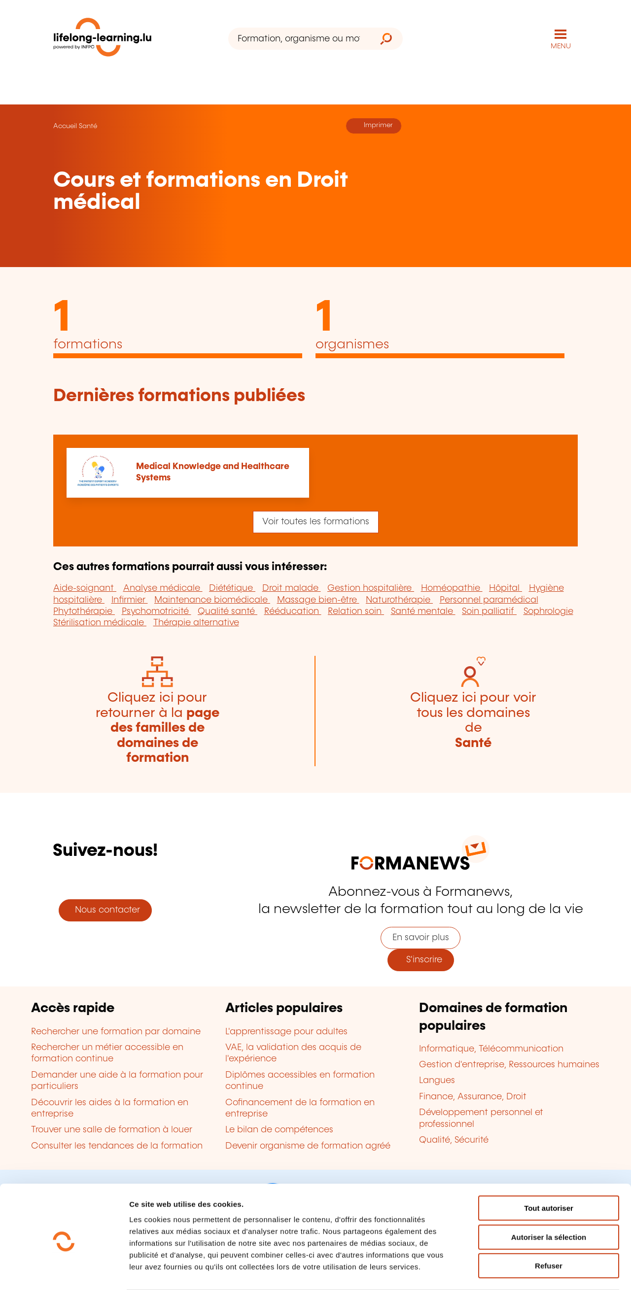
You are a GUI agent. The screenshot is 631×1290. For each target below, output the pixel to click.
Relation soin (356, 611)
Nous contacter (105, 910)
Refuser (548, 1227)
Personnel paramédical (489, 600)
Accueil (65, 126)
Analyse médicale (163, 588)
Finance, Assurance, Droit (472, 1096)
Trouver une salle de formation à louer (111, 1129)
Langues (437, 1080)
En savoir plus (420, 937)
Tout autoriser (548, 1169)
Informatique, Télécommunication (491, 1049)
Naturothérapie (399, 600)
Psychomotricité (156, 611)
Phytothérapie (84, 611)
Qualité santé (227, 611)
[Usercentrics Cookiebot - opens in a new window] (64, 1270)
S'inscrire (420, 959)
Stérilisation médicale (99, 622)
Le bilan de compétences (279, 1129)
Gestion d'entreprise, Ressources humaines (509, 1064)
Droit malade (291, 588)
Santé (88, 126)
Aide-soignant (84, 588)
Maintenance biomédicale (212, 600)
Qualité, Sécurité (454, 1140)
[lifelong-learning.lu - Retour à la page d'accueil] (102, 39)
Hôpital (505, 588)
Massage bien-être (318, 600)
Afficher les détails (543, 1270)
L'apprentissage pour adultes (286, 1031)
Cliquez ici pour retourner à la (157, 728)
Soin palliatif (489, 611)
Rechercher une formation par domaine (116, 1031)
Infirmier (129, 600)
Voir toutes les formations (315, 521)
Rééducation (292, 611)
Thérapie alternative (196, 622)
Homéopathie (452, 588)
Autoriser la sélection (549, 1198)
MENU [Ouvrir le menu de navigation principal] (561, 46)
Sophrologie (548, 611)
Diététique (232, 588)
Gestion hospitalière (370, 588)
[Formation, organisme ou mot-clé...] (299, 39)
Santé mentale (423, 611)
